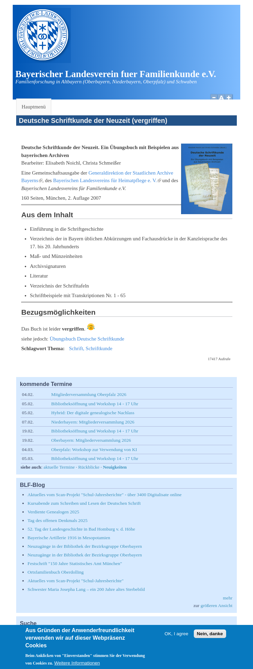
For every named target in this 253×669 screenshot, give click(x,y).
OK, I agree (176, 637)
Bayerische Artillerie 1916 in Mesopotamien (69, 537)
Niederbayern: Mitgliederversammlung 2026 (92, 422)
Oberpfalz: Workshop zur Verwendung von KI (94, 449)
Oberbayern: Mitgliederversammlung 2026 (91, 440)
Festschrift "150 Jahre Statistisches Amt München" (75, 563)
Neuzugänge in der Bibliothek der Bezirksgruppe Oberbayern (85, 546)
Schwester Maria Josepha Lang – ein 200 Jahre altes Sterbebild (86, 589)
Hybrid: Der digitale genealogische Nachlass (92, 412)
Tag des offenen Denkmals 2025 (57, 520)
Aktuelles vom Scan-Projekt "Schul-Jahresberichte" (76, 580)
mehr (228, 597)
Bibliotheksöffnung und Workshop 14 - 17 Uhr (94, 403)
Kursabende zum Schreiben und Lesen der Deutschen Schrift (84, 503)
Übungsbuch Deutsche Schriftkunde (87, 339)
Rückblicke (88, 467)
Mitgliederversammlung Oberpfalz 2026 (88, 394)
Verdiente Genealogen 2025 (53, 511)
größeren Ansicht (217, 605)
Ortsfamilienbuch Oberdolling (56, 572)
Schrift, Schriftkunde (90, 348)
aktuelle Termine (59, 467)
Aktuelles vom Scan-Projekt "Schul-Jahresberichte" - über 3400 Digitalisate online (104, 494)
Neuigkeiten (115, 467)
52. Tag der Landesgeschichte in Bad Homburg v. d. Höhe (81, 529)
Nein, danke (210, 637)
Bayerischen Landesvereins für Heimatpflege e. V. (107, 180)
